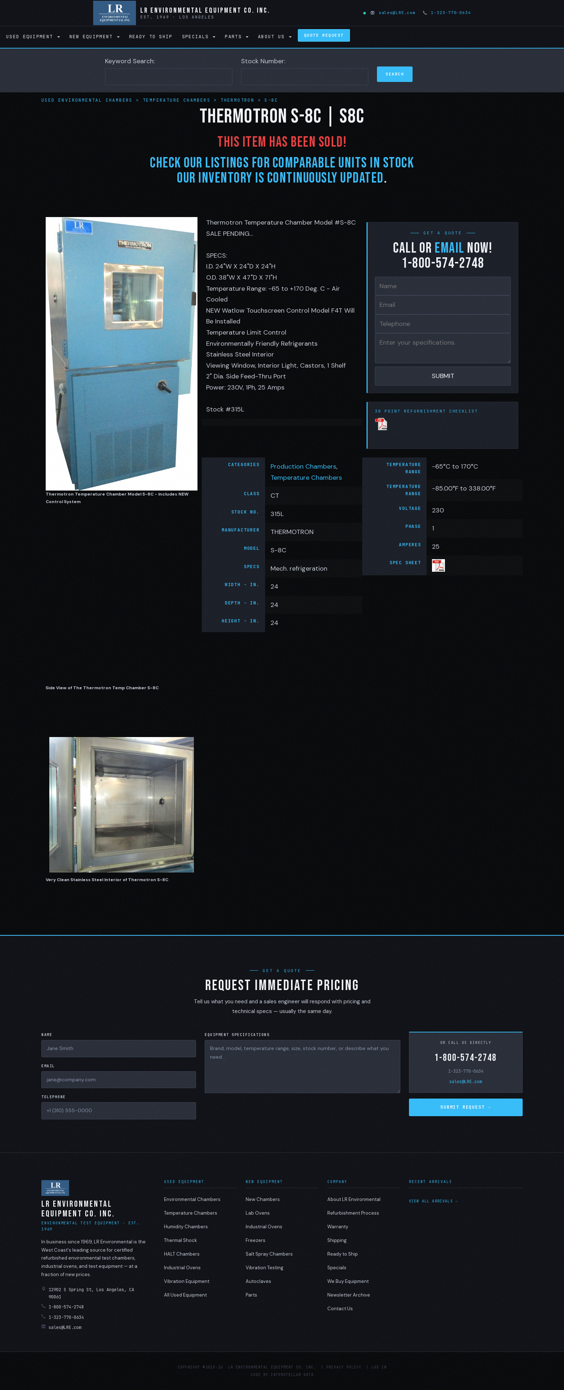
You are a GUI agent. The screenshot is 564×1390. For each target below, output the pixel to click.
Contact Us (340, 1309)
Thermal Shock (180, 1240)
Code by (259, 1374)
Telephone (53, 1097)
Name (46, 1034)
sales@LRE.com (393, 12)
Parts (237, 36)
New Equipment (94, 36)
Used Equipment (33, 36)
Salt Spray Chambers (269, 1254)
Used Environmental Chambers (88, 100)
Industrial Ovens (182, 1268)
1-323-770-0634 (447, 12)
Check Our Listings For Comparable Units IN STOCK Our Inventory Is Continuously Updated (282, 171)
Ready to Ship (151, 36)
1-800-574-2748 (466, 1058)
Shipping (337, 1240)
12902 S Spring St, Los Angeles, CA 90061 (87, 1293)
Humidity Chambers (186, 1227)
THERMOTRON (237, 100)
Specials (199, 36)
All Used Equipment (185, 1295)
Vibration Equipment (186, 1281)
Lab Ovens (258, 1213)
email (449, 248)
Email (48, 1066)
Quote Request (324, 35)
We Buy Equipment (348, 1281)
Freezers (255, 1240)
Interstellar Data (292, 1374)
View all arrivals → (433, 1201)
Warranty (337, 1227)
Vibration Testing (264, 1268)
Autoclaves (258, 1281)
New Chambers (263, 1199)
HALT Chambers (182, 1254)
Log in (379, 1367)
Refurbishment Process (353, 1213)
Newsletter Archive (348, 1295)
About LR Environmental (354, 1199)
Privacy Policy (343, 1367)
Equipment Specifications (237, 1034)
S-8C (271, 100)
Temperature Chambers (178, 100)
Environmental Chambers (192, 1199)
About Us (275, 36)
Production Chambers (303, 466)
